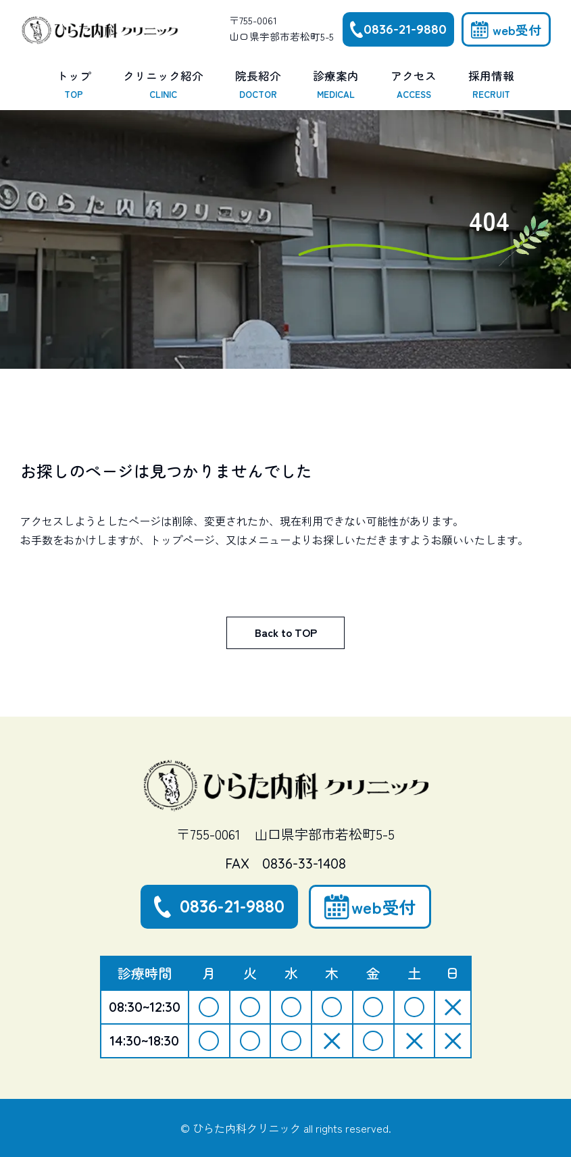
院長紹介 (258, 85)
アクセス (414, 85)
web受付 (517, 29)
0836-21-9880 (405, 29)
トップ (74, 85)
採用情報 (491, 85)
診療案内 (336, 85)
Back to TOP (286, 632)
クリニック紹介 (163, 85)
